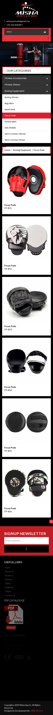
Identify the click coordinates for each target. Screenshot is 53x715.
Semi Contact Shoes (15, 140)
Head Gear (10, 109)
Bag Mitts (9, 103)
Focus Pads (10, 115)
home (7, 150)
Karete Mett (10, 121)
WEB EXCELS (37, 710)
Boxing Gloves (11, 97)
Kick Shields (10, 127)
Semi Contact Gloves (15, 133)
